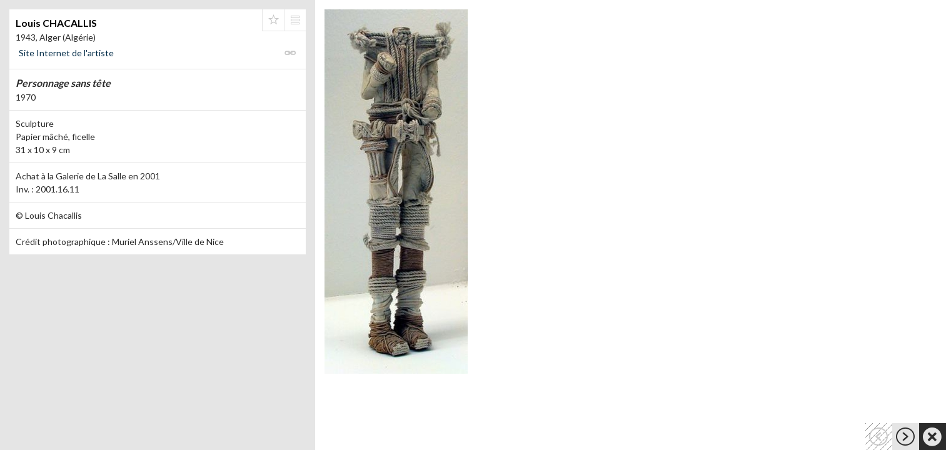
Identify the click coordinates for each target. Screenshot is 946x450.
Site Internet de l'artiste (66, 53)
